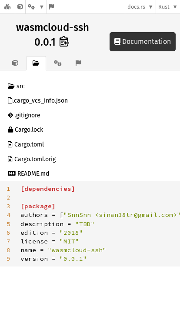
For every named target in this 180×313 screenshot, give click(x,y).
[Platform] (36, 6)
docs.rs (136, 6)
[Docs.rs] (7, 6)
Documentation (142, 41)
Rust (164, 6)
